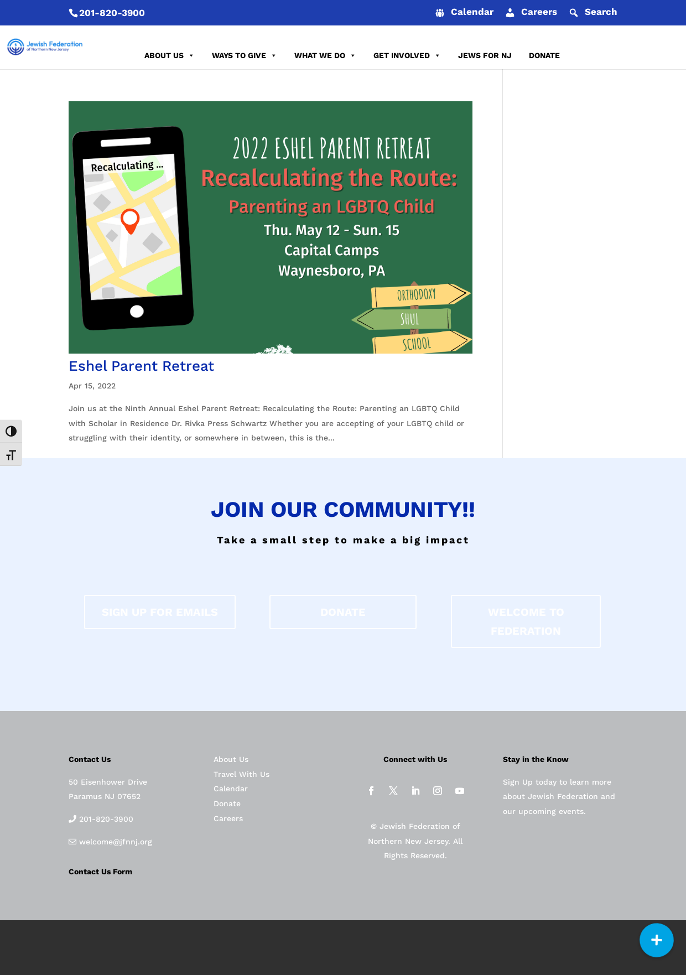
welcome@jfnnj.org (114, 841)
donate (343, 612)
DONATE (544, 55)
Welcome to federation (526, 621)
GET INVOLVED (407, 55)
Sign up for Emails (160, 612)
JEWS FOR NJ (485, 55)
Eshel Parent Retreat (141, 365)
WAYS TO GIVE (244, 55)
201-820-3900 (112, 12)
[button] (657, 940)
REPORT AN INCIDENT (618, 55)
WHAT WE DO (325, 55)
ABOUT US (169, 55)
